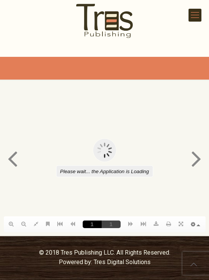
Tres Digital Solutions (122, 262)
